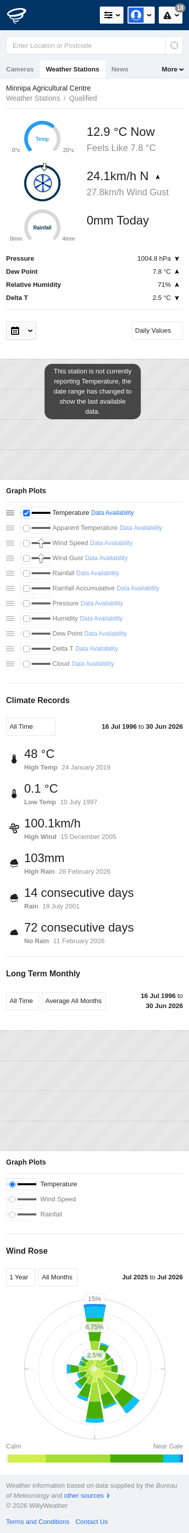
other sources (84, 1495)
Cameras (20, 69)
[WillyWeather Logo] (22, 15)
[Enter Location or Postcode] (94, 45)
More (169, 69)
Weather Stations (72, 69)
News (120, 69)
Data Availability (112, 512)
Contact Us (92, 1521)
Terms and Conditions (38, 1521)
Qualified (83, 98)
